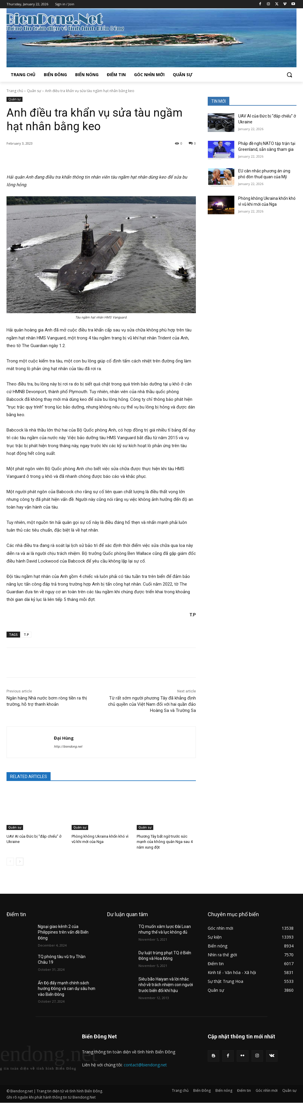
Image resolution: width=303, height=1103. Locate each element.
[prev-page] (10, 861)
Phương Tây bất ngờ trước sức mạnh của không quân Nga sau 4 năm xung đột (165, 841)
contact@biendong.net (145, 1065)
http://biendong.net (68, 747)
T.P (26, 634)
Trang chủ (15, 90)
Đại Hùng (64, 738)
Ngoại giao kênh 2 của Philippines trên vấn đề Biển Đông (63, 932)
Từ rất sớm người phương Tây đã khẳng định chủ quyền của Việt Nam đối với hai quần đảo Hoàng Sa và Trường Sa (152, 704)
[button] (289, 75)
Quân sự (34, 90)
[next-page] (19, 861)
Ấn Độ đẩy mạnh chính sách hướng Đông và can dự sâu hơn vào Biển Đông (66, 989)
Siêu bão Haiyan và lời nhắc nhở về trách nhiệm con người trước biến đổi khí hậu (165, 985)
